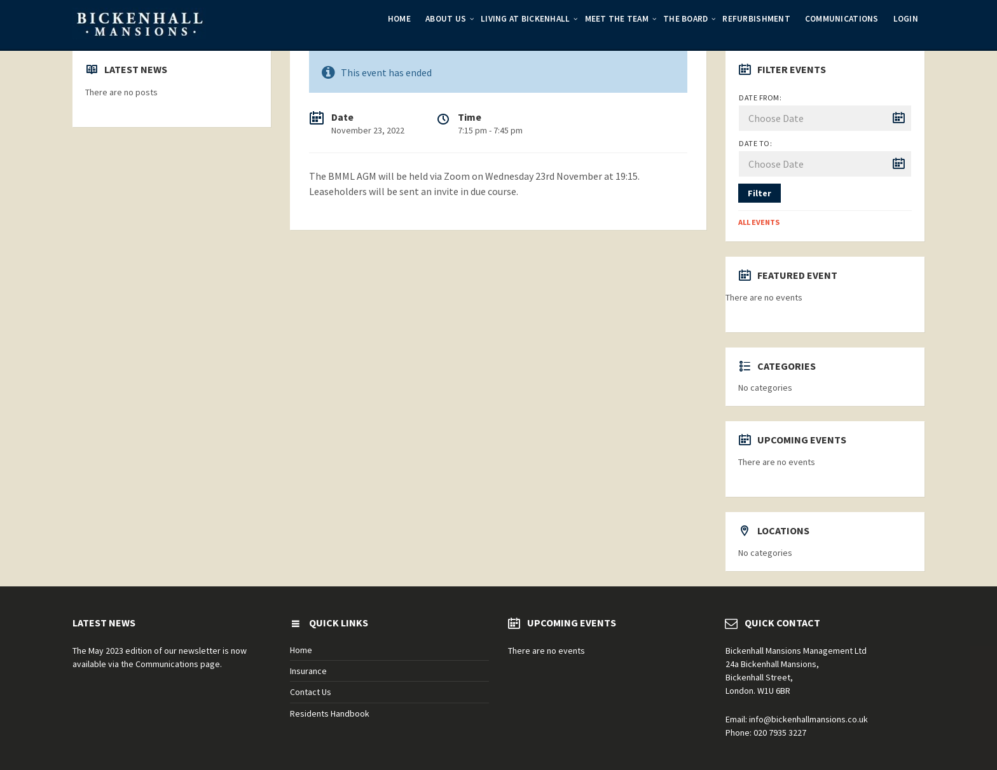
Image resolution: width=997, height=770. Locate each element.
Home (399, 18)
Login (905, 18)
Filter (759, 193)
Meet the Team (617, 18)
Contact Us (310, 692)
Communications (842, 18)
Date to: (755, 143)
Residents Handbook (329, 713)
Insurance (308, 671)
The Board (685, 18)
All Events (759, 222)
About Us (445, 18)
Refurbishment (756, 18)
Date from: (760, 97)
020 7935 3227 (779, 732)
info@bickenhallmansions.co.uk (808, 719)
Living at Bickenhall (525, 18)
